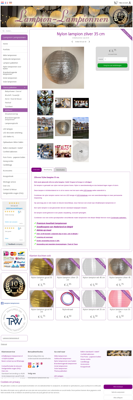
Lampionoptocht (11, 123)
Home (5, 44)
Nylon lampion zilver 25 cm (67, 278)
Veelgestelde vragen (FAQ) (13, 193)
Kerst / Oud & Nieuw (13, 99)
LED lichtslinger (82, 195)
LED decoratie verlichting (12, 133)
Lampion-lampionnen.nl (11, 338)
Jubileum (8, 110)
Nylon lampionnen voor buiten (12, 68)
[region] (51, 391)
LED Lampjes (58, 376)
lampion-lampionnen (10, 303)
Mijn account (125, 2)
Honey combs (86, 359)
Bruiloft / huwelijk (12, 95)
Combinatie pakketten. (119, 218)
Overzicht (36, 170)
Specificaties (60, 170)
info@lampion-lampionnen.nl (12, 356)
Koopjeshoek (8, 176)
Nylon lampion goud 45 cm (41, 310)
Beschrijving (48, 170)
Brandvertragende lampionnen (10, 73)
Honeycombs (8, 161)
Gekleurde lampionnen (14, 59)
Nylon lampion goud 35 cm (41, 278)
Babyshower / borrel (13, 91)
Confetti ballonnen (10, 151)
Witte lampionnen (10, 55)
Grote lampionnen (10, 78)
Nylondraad (67, 309)
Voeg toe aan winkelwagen (113, 65)
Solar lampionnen (14, 82)
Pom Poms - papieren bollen (14, 157)
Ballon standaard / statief (13, 148)
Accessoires (7, 170)
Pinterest (4, 344)
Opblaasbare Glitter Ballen (13, 142)
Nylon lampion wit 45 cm (94, 277)
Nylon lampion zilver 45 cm (119, 278)
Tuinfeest (8, 106)
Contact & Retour (10, 189)
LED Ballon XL (8, 136)
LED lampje (87, 190)
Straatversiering (11, 114)
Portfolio (14, 49)
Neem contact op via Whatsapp (13, 361)
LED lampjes (8, 129)
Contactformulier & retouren (12, 366)
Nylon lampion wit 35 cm (94, 309)
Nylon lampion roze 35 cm (120, 310)
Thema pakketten (14, 87)
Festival (8, 102)
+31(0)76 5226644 (8, 358)
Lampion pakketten (14, 63)
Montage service (9, 182)
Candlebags (7, 165)
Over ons (6, 186)
